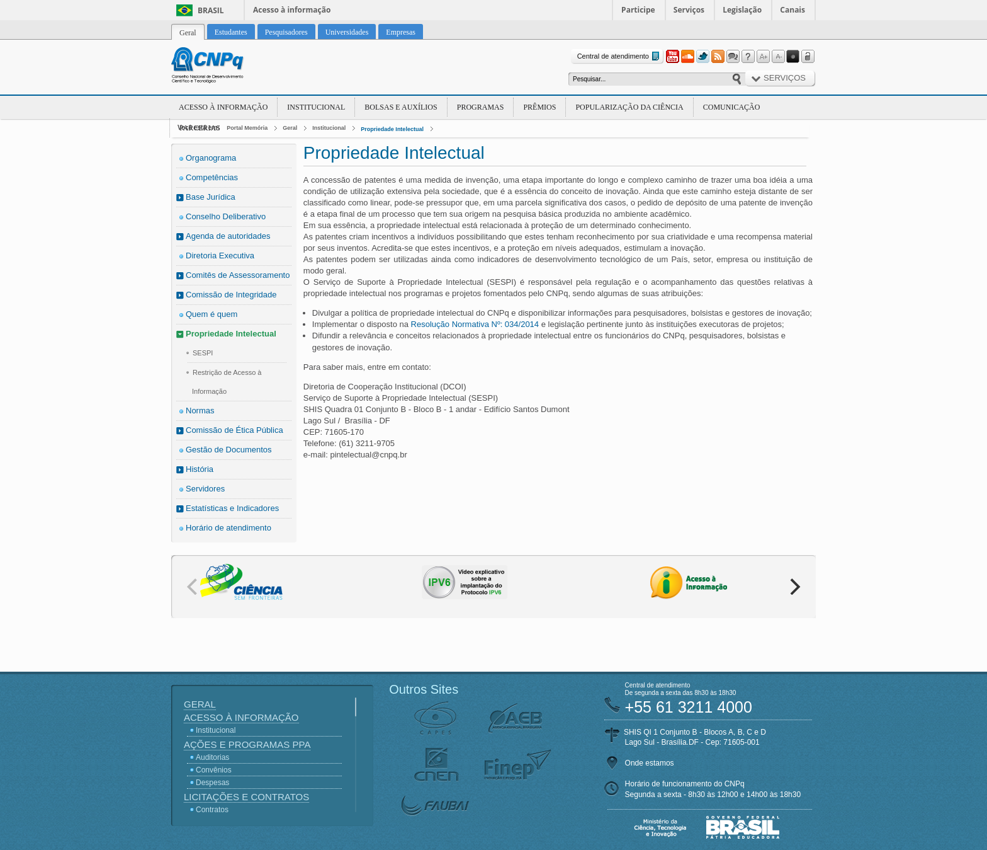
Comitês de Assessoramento (238, 275)
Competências (212, 177)
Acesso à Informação (223, 107)
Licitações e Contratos (246, 796)
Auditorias (212, 757)
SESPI (203, 353)
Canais (792, 9)
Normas (200, 410)
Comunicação (731, 107)
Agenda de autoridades (228, 236)
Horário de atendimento (228, 527)
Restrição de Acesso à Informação (226, 382)
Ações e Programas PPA (247, 744)
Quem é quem (211, 314)
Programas (480, 107)
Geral (290, 128)
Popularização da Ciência (629, 107)
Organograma (211, 158)
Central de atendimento (619, 56)
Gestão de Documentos (229, 449)
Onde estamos (649, 763)
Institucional (316, 107)
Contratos (212, 809)
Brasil (211, 10)
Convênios (214, 770)
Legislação (742, 9)
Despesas (212, 782)
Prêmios (539, 107)
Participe (638, 9)
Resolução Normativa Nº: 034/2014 (476, 324)
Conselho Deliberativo (226, 216)
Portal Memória (247, 128)
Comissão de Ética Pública (234, 430)
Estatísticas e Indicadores (232, 508)
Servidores (205, 488)
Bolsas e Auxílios (400, 107)
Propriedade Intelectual (392, 129)
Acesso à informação (291, 9)
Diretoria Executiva (220, 255)
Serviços (689, 9)
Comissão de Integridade (231, 294)
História (199, 469)
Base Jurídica (210, 197)
